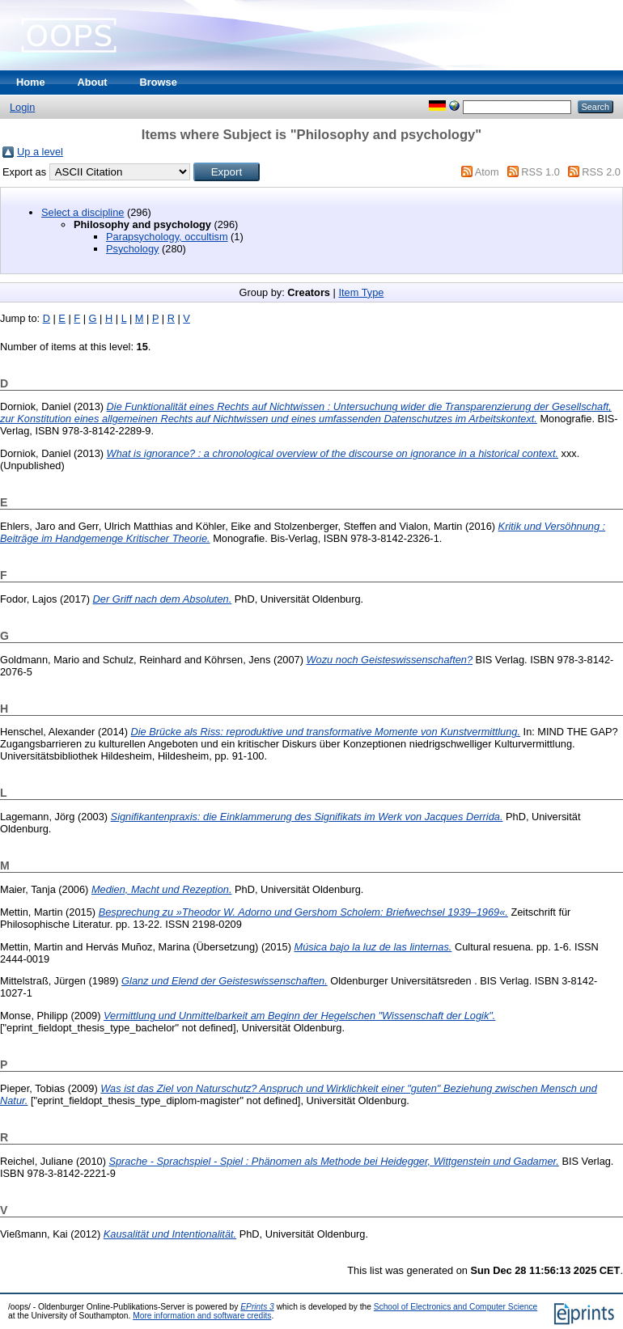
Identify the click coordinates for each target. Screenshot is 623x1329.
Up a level (40, 152)
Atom (487, 172)
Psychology (132, 249)
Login (22, 107)
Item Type (361, 292)
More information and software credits (202, 1315)
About (93, 82)
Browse (158, 82)
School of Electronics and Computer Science (456, 1306)
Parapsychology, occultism (167, 237)
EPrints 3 (257, 1306)
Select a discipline (82, 212)
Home (30, 82)
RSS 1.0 (540, 172)
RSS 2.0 (601, 172)
